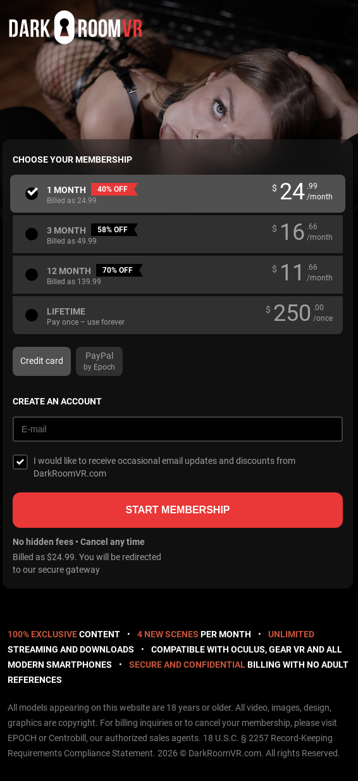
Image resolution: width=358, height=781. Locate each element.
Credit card (41, 361)
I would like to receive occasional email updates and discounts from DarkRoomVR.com (164, 467)
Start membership (177, 509)
